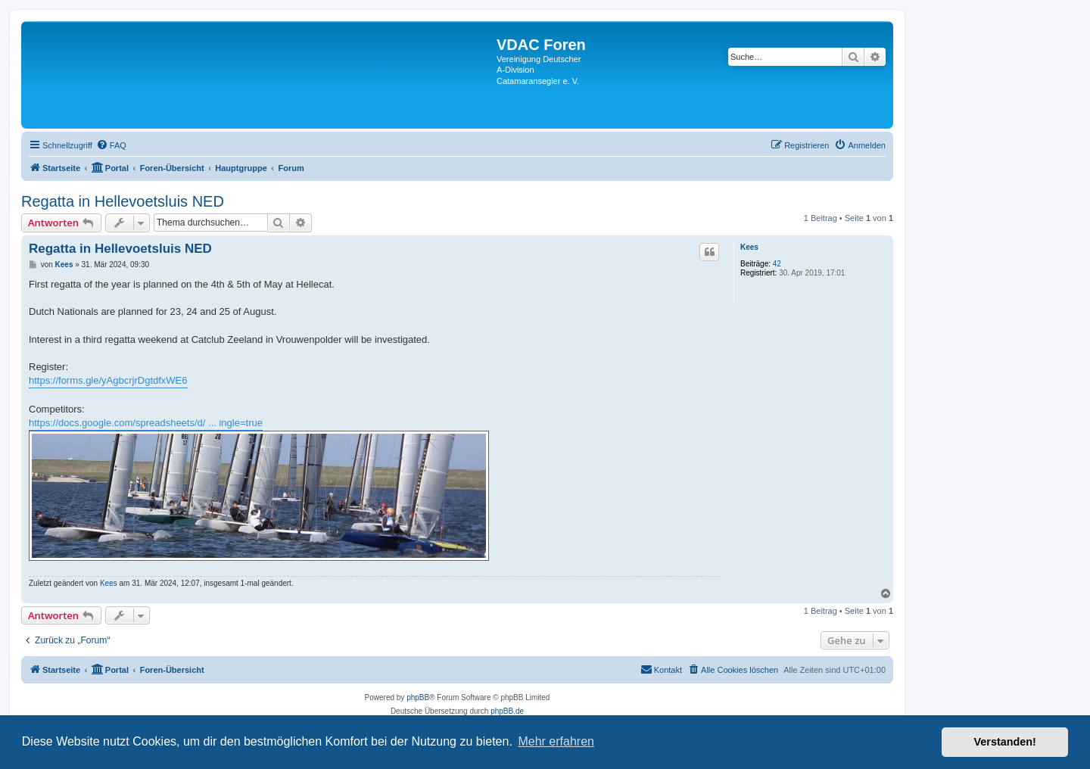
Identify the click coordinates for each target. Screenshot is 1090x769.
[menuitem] (111, 145)
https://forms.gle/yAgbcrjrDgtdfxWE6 (108, 380)
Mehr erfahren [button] (556, 741)
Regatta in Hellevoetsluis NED (122, 201)
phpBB (417, 697)
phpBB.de (507, 711)
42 (777, 264)
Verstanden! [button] (1005, 742)
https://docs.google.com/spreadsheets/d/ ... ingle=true (146, 422)
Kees (749, 247)
